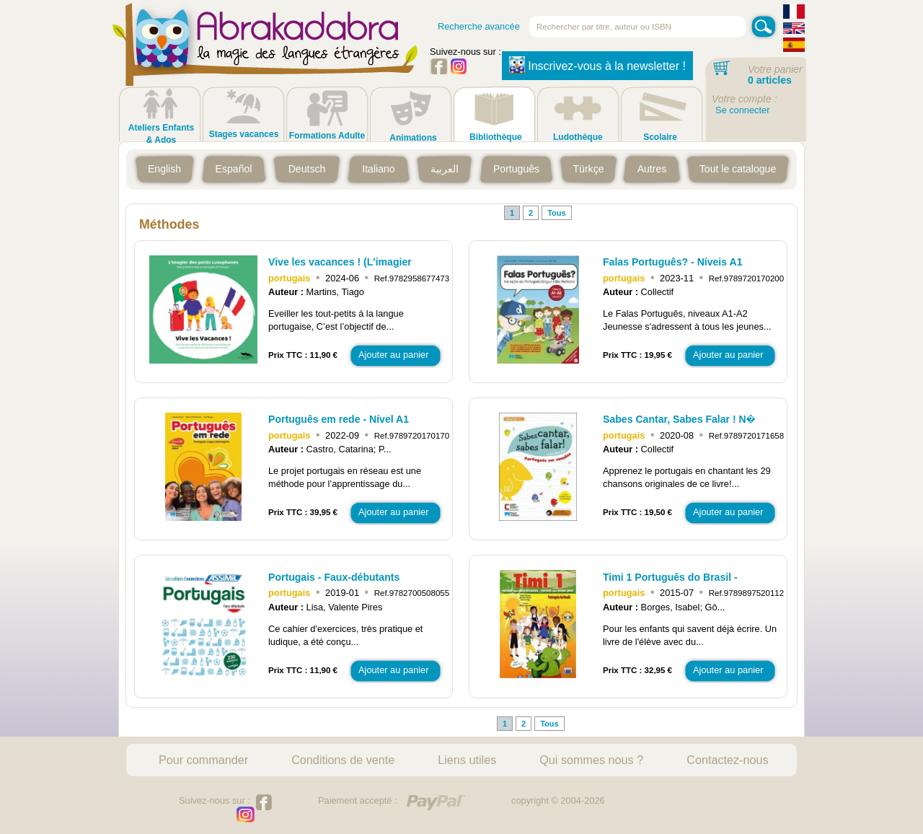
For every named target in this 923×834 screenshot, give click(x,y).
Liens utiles (467, 759)
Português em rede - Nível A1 (338, 419)
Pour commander (203, 759)
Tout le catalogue (737, 169)
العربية (444, 169)
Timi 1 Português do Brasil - (670, 577)
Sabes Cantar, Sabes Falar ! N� (679, 419)
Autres (652, 169)
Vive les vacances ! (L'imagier (340, 262)
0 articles (770, 80)
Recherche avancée (479, 26)
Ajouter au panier (393, 354)
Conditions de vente (342, 759)
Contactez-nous (727, 759)
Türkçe (588, 169)
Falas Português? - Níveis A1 (673, 262)
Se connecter (742, 110)
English (164, 169)
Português (516, 169)
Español (234, 169)
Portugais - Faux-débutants (333, 577)
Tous (556, 212)
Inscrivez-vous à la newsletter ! (597, 65)
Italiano (378, 169)
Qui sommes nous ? (591, 759)
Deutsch (307, 169)
